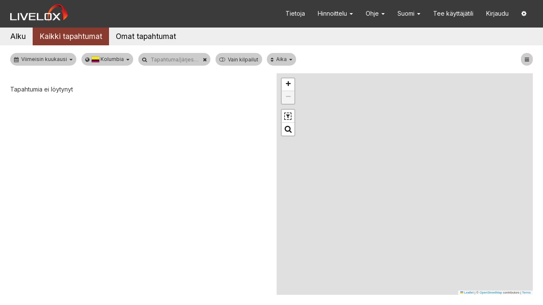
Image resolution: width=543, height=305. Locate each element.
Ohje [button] (375, 13)
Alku (18, 36)
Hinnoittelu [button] (335, 13)
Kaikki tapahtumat (70, 36)
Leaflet (467, 292)
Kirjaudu (497, 13)
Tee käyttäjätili (453, 13)
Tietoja (295, 13)
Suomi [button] (408, 13)
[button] (524, 14)
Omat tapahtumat (146, 36)
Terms (526, 292)
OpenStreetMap (490, 292)
